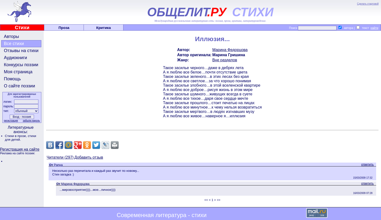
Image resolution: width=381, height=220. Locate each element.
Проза (64, 28)
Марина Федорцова (230, 50)
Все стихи (14, 43)
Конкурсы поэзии (21, 64)
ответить (367, 164)
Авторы (11, 36)
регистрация (11, 120)
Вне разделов (224, 60)
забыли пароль (31, 120)
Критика (103, 28)
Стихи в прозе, (16, 136)
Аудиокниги (15, 57)
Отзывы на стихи (21, 50)
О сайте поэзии (19, 85)
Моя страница (18, 71)
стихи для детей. (20, 137)
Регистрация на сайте (19, 149)
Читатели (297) (60, 157)
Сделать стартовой (368, 3)
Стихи (22, 27)
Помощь (12, 78)
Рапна (58, 165)
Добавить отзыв (88, 157)
